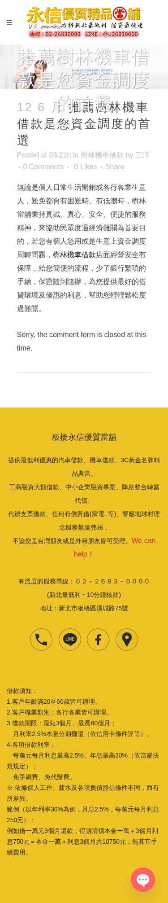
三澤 (142, 155)
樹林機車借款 (102, 155)
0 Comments (43, 167)
